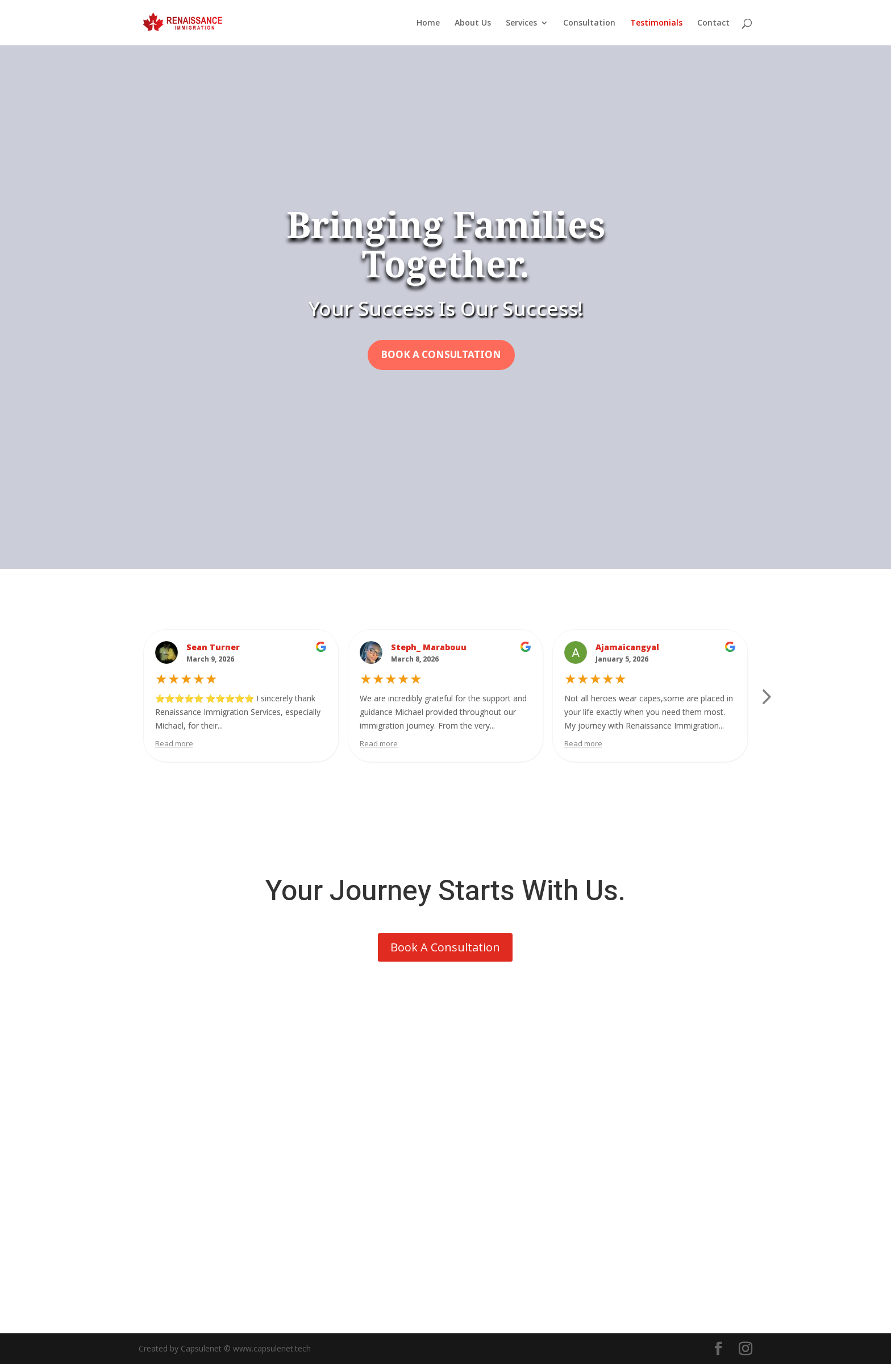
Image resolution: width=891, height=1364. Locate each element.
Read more (174, 743)
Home (428, 23)
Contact (713, 23)
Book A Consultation (441, 354)
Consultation (589, 23)
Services (521, 23)
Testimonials (656, 23)
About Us (473, 23)
